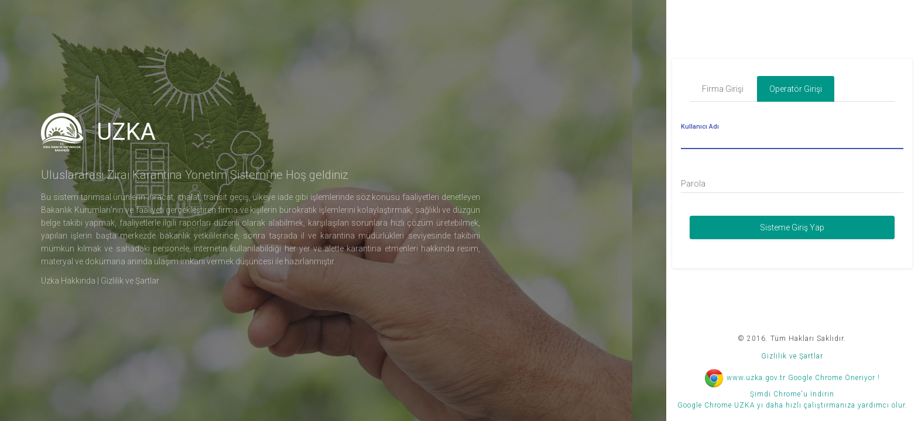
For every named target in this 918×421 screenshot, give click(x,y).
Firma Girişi (723, 89)
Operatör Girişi (795, 89)
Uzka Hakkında (68, 280)
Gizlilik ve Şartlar (130, 280)
